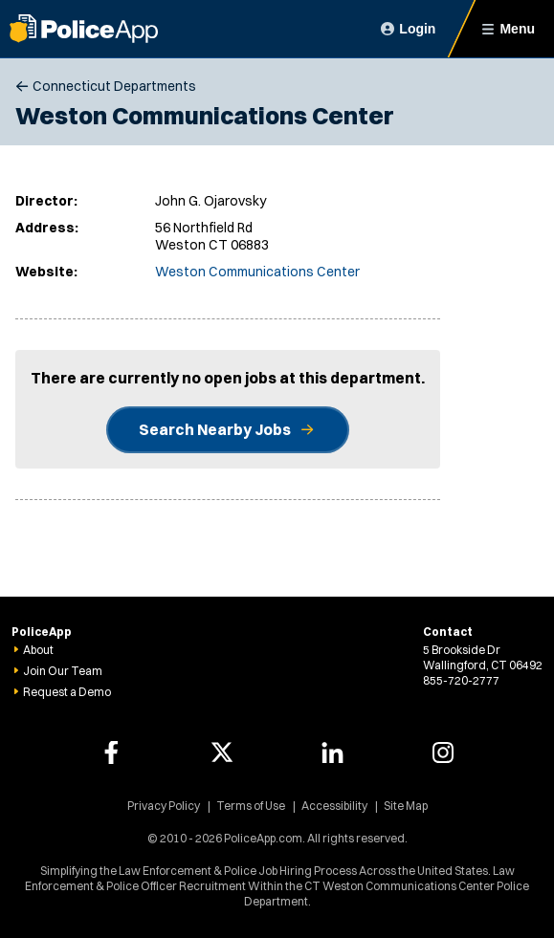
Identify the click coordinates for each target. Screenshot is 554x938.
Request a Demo (67, 692)
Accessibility (334, 805)
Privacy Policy (163, 805)
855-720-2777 (461, 680)
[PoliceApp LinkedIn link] (332, 752)
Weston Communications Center (257, 271)
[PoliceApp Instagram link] (443, 752)
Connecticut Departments (114, 86)
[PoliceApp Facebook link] (111, 752)
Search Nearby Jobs (215, 429)
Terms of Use (250, 805)
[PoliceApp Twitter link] (222, 752)
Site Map (406, 805)
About (38, 650)
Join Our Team (62, 671)
